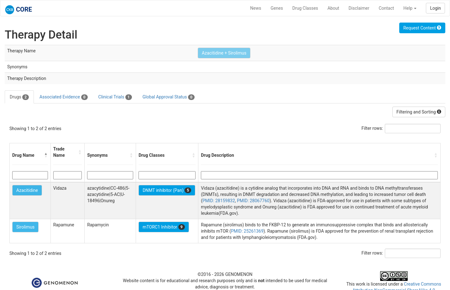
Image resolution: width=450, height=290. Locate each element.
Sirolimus (25, 226)
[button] (46, 155)
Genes (277, 8)
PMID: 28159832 (218, 200)
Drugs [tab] (19, 97)
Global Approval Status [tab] (169, 97)
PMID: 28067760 (253, 200)
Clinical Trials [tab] (115, 97)
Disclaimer (358, 8)
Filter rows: (372, 128)
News (255, 8)
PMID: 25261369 (247, 231)
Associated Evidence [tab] (63, 97)
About (333, 8)
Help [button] (409, 8)
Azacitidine (27, 190)
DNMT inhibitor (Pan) (167, 190)
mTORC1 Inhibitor (164, 227)
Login (435, 8)
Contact (386, 8)
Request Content (422, 27)
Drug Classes (305, 8)
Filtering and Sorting (418, 111)
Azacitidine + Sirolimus (224, 52)
